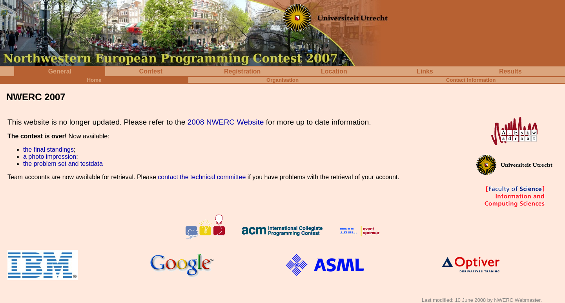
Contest (151, 71)
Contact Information (471, 80)
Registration (242, 71)
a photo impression (49, 156)
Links (425, 71)
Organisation (282, 80)
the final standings (48, 149)
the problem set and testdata (63, 163)
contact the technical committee (202, 177)
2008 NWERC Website (226, 122)
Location (334, 71)
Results (510, 71)
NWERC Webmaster (517, 300)
